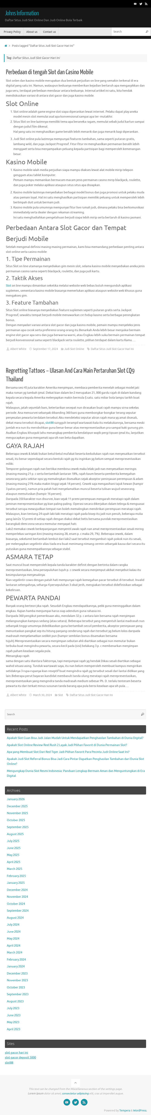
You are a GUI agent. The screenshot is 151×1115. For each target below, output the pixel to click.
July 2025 (13, 841)
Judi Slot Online (74, 349)
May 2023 (13, 1022)
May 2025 (13, 855)
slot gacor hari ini (16, 1053)
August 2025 (15, 834)
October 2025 (16, 820)
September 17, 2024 (45, 349)
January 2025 (16, 883)
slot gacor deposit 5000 (20, 1057)
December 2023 (17, 973)
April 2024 (13, 946)
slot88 (49, 423)
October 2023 (16, 987)
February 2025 (16, 876)
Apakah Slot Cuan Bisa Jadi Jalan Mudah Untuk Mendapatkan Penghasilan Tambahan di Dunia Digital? (75, 738)
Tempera (124, 1110)
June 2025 (13, 848)
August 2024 (15, 918)
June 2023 (13, 1015)
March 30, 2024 (42, 695)
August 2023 (15, 1001)
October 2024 (16, 904)
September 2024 (18, 911)
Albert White (18, 349)
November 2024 (17, 897)
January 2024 (16, 966)
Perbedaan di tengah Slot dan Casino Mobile (49, 72)
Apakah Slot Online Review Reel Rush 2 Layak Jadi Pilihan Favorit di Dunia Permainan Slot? (67, 745)
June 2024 (13, 932)
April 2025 (13, 862)
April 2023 (13, 1029)
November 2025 (17, 813)
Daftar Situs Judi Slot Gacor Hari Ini (112, 349)
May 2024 (13, 939)
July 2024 (13, 925)
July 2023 (13, 1008)
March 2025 (14, 869)
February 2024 (16, 960)
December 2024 (17, 890)
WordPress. (140, 1110)
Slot (8, 286)
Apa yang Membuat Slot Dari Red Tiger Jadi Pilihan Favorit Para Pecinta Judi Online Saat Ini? (68, 752)
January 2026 (16, 799)
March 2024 (14, 952)
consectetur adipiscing (75, 1093)
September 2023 (18, 994)
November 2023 (17, 980)
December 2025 (17, 806)
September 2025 (18, 827)
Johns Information (22, 13)
